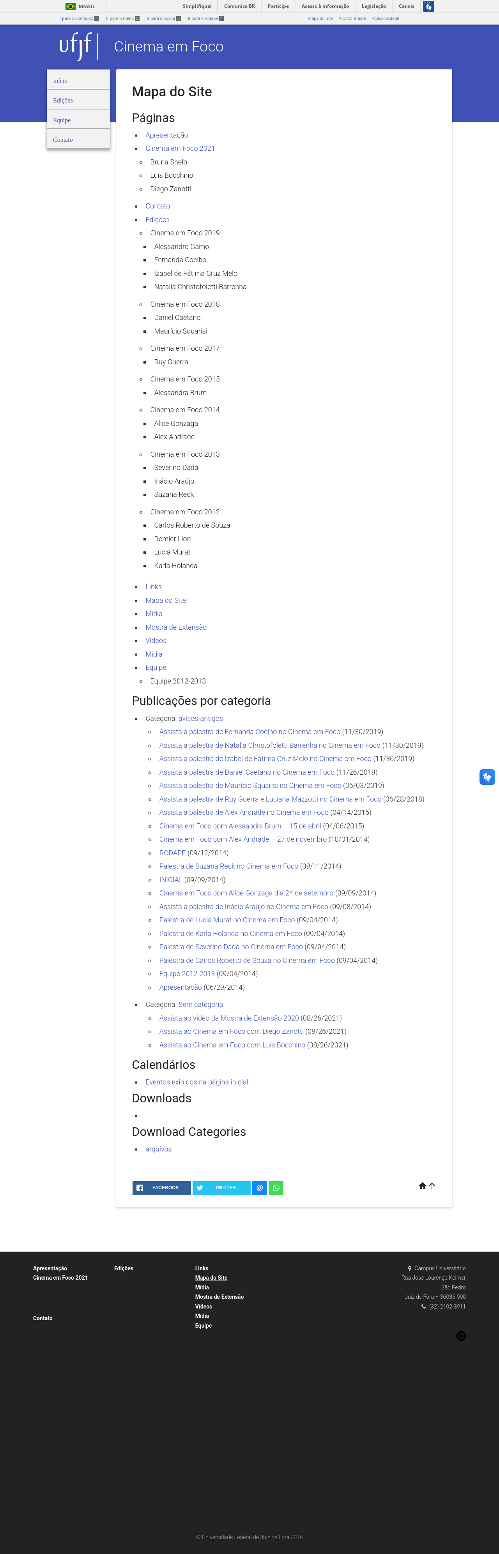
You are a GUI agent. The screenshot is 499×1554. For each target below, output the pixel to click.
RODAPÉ (172, 853)
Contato (158, 206)
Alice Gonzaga (176, 423)
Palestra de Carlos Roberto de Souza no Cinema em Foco (247, 960)
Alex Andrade (174, 437)
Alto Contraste (352, 18)
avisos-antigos (201, 718)
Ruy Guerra (171, 362)
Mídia (154, 613)
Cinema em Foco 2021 (180, 148)
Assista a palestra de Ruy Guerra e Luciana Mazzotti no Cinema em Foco (270, 799)
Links (154, 587)
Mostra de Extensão (176, 627)
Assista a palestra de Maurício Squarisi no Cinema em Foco (250, 785)
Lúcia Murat (172, 552)
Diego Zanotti (171, 189)
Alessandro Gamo (181, 246)
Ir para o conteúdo (78, 18)
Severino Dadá (176, 467)
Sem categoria (201, 1004)
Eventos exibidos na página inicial (197, 1082)
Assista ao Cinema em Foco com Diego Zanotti (231, 1031)
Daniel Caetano (177, 317)
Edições (158, 219)
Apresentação (167, 135)
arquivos (159, 1149)
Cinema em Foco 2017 (185, 348)
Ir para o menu (123, 18)
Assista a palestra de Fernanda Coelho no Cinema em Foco (249, 732)
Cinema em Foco (169, 46)
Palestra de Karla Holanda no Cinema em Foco (230, 933)
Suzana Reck (174, 494)
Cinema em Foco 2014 (185, 410)
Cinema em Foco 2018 (185, 304)
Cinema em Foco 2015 (185, 379)
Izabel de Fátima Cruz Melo (196, 273)
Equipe (156, 667)
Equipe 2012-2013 (178, 681)
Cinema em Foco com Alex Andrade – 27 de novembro (243, 839)
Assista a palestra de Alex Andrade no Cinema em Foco (244, 812)
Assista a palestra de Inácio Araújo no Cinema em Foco (243, 906)
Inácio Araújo (174, 481)
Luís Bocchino (171, 175)
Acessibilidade (385, 18)
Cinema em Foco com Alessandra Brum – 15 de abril (240, 826)
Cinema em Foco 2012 (185, 512)
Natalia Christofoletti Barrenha (200, 287)
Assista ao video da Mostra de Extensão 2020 (229, 1018)
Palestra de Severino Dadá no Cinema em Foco (231, 947)
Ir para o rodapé (206, 18)
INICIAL (171, 880)
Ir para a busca (164, 18)
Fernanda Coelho (180, 260)
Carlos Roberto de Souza (192, 525)
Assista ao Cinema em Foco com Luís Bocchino (232, 1045)
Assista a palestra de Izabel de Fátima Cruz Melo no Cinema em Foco (265, 758)
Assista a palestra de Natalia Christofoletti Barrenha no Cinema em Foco (270, 745)
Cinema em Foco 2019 (185, 233)
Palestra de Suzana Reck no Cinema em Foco (229, 866)
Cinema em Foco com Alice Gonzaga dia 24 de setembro (246, 893)
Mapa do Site (320, 18)
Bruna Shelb (169, 162)
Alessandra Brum (180, 392)
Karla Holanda (176, 566)
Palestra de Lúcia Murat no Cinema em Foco (227, 920)
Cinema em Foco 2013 (185, 454)
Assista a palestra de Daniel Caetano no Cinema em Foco (247, 772)
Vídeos (156, 640)
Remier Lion (172, 539)
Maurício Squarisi (180, 331)
